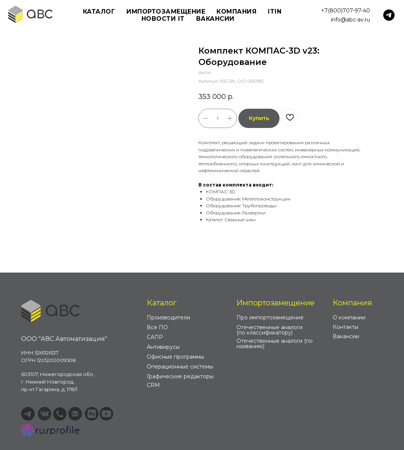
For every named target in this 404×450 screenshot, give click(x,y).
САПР (155, 337)
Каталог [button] (99, 11)
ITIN (274, 11)
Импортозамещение (276, 302)
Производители (168, 317)
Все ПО (157, 327)
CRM (153, 385)
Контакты (345, 327)
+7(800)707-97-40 (345, 10)
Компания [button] (237, 11)
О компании (349, 317)
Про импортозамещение (270, 317)
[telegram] (389, 15)
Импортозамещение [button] (165, 11)
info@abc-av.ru (350, 19)
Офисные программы (175, 356)
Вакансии (215, 18)
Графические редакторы (180, 376)
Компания (352, 302)
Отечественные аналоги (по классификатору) (270, 330)
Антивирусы (163, 347)
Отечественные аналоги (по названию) (275, 344)
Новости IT (163, 18)
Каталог (162, 302)
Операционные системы (180, 366)
